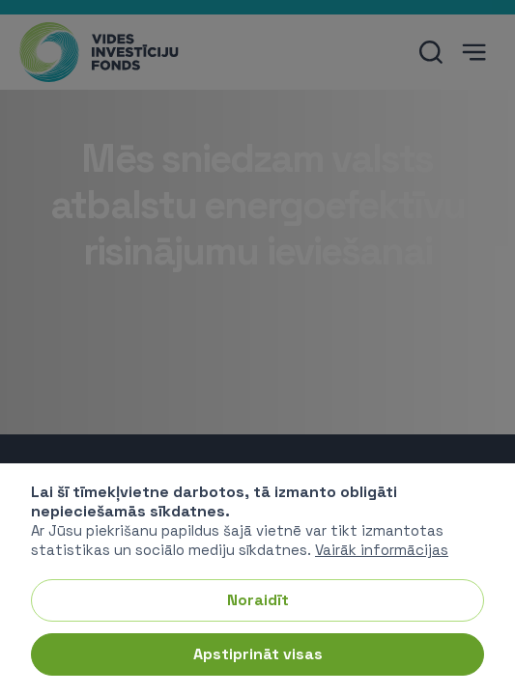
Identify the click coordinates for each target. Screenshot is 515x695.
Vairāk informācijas (381, 550)
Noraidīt (258, 600)
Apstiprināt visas (258, 654)
